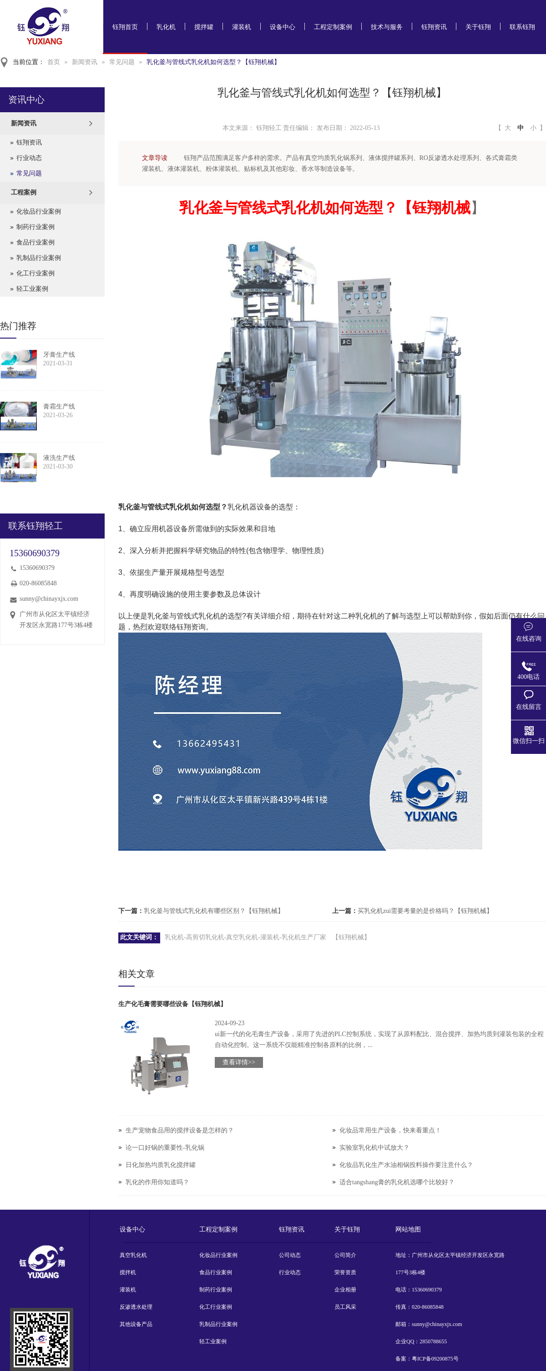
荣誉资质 (345, 1272)
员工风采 (345, 1307)
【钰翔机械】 (351, 937)
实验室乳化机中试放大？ (374, 1147)
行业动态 (29, 158)
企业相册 (345, 1289)
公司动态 (290, 1255)
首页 (53, 62)
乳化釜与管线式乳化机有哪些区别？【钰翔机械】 (214, 910)
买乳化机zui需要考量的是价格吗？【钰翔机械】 (425, 910)
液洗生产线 (59, 457)
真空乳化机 (133, 1255)
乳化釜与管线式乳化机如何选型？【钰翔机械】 (213, 62)
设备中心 (282, 27)
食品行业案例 (35, 242)
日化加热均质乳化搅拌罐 (161, 1165)
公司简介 (345, 1255)
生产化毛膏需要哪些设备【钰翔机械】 (172, 1004)
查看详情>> (238, 1062)
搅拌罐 (203, 27)
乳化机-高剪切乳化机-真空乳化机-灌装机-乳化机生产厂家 (245, 937)
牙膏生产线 (59, 354)
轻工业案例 (32, 288)
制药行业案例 (35, 227)
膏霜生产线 (59, 406)
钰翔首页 (125, 27)
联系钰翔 (522, 27)
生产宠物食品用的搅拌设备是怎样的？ (180, 1130)
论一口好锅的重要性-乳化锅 (165, 1147)
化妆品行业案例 (38, 211)
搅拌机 (128, 1272)
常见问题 (122, 62)
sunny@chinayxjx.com (49, 598)
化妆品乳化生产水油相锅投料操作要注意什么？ (406, 1165)
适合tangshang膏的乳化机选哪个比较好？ (397, 1182)
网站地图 (408, 1229)
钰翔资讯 (434, 27)
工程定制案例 (333, 27)
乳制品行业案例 (38, 257)
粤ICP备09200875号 (435, 1359)
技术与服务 (387, 27)
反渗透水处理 (136, 1307)
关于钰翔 (478, 27)
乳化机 (166, 27)
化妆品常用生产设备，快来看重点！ (390, 1130)
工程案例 (23, 192)
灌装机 (241, 27)
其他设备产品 (136, 1324)
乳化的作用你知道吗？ (157, 1182)
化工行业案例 (35, 273)
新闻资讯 (84, 62)
